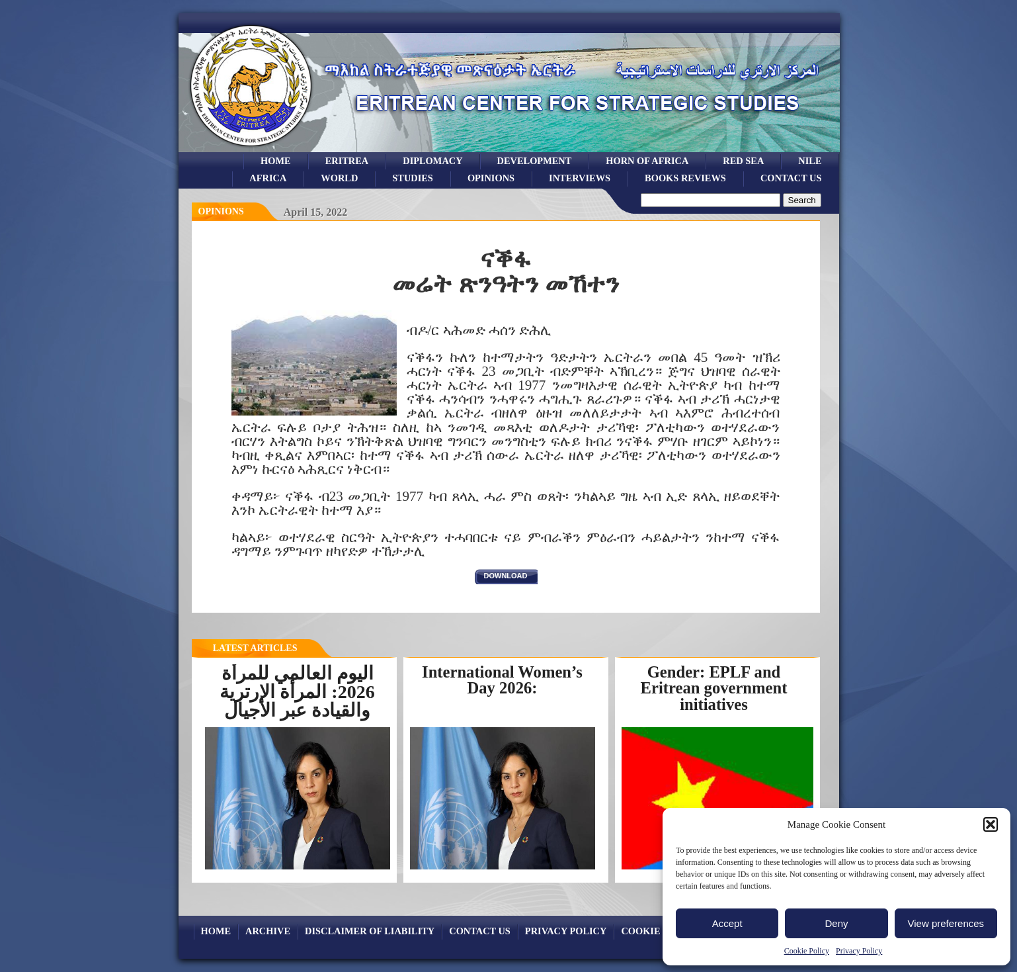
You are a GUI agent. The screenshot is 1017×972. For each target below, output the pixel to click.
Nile (809, 160)
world (339, 178)
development (534, 160)
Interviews (579, 178)
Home (276, 160)
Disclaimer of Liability (369, 931)
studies (412, 178)
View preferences (946, 923)
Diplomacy (432, 160)
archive (267, 931)
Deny (836, 923)
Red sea (743, 160)
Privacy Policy (859, 950)
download (506, 576)
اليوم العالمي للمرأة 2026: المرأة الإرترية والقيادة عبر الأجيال (297, 692)
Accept (727, 923)
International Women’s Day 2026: (502, 680)
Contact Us (791, 178)
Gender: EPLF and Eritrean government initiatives (714, 688)
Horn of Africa (647, 160)
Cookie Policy (806, 950)
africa (267, 178)
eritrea (347, 160)
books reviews (685, 178)
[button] (990, 824)
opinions (491, 178)
